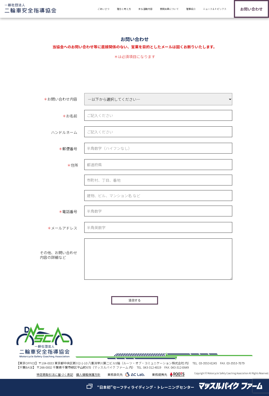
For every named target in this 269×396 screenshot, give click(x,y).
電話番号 (68, 211)
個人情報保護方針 (88, 374)
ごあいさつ (103, 9)
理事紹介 (190, 9)
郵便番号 (68, 148)
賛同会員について (169, 9)
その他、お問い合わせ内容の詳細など (58, 255)
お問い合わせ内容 (60, 99)
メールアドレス (62, 228)
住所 (72, 165)
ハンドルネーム (64, 132)
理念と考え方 (124, 9)
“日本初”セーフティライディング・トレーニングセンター (145, 387)
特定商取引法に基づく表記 (55, 374)
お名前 (69, 116)
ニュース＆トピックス (214, 9)
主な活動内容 (145, 9)
